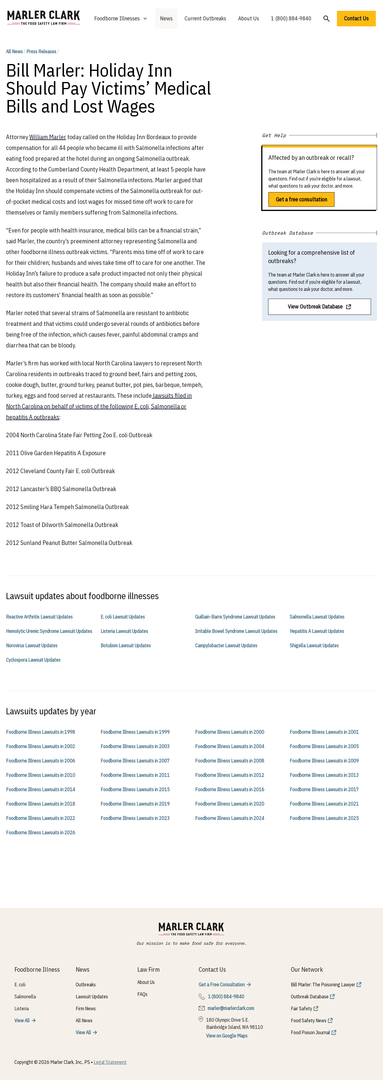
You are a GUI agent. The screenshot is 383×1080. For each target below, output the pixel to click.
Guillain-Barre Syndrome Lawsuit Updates (235, 617)
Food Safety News (308, 1020)
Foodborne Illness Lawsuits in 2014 (40, 789)
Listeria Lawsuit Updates (124, 631)
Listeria (21, 1008)
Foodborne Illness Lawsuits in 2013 (324, 775)
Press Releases (41, 51)
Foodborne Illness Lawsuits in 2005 (324, 746)
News (166, 18)
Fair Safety (301, 1008)
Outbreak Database (310, 997)
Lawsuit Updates (92, 997)
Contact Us (356, 18)
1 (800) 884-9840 (291, 18)
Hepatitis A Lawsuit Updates (317, 631)
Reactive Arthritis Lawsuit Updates (39, 617)
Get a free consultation (301, 199)
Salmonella (25, 997)
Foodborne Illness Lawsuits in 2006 (40, 761)
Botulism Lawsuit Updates (126, 645)
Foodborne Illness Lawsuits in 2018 (40, 804)
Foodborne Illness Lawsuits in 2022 (40, 818)
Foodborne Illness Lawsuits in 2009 (324, 761)
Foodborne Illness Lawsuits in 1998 (40, 732)
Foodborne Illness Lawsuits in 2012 (229, 775)
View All (22, 1020)
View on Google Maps (226, 1036)
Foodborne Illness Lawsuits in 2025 (324, 818)
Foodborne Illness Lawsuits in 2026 (40, 833)
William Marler (47, 137)
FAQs (142, 994)
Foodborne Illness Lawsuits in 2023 (135, 818)
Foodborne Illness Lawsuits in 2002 (40, 746)
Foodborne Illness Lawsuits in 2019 (135, 804)
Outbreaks (86, 985)
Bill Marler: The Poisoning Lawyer (323, 985)
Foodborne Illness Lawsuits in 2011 (135, 775)
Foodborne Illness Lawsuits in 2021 (324, 804)
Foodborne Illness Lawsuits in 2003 (135, 746)
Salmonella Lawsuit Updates (317, 617)
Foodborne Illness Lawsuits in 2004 (229, 746)
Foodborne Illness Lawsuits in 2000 (229, 732)
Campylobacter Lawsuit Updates (226, 645)
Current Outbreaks (205, 18)
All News (14, 51)
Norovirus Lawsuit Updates (31, 645)
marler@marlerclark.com (231, 1008)
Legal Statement (110, 1062)
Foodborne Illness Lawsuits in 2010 (40, 775)
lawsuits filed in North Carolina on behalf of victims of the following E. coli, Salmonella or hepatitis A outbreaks (99, 406)
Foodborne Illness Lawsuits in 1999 (135, 732)
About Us (248, 18)
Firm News (86, 1008)
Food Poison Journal (310, 1032)
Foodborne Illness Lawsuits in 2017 (324, 789)
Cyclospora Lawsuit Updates (33, 660)
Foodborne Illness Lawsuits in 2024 (229, 818)
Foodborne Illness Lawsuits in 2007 (135, 761)
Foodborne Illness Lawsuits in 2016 (229, 789)
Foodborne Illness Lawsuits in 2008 (229, 761)
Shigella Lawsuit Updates (314, 645)
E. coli (19, 985)
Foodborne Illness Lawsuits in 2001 (324, 732)
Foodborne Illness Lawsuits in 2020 (229, 804)
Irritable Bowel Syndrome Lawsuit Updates (236, 631)
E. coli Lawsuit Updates (123, 617)
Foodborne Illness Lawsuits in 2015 (135, 789)
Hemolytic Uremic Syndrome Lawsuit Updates (49, 631)
